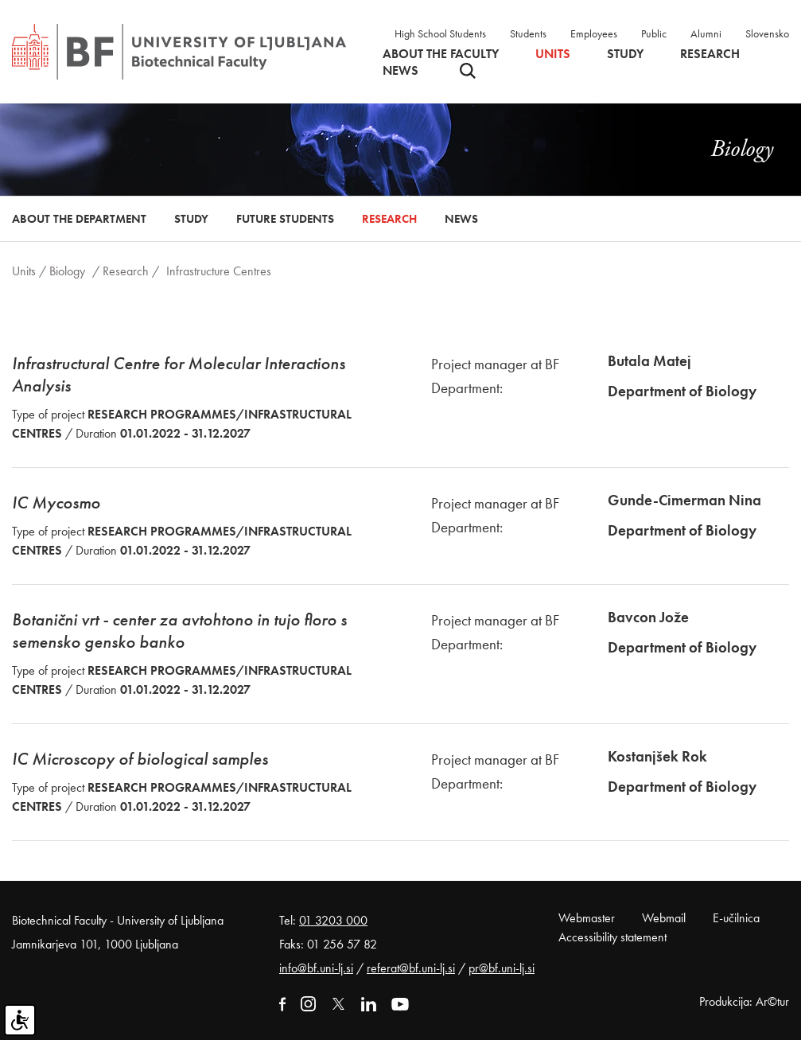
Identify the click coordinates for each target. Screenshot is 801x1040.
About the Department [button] (79, 219)
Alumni (705, 33)
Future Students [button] (285, 219)
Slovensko (767, 33)
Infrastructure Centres (218, 271)
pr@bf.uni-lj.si (502, 968)
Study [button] (625, 54)
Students (528, 33)
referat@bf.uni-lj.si (411, 968)
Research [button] (710, 54)
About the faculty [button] (441, 54)
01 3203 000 (333, 920)
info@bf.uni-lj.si (316, 968)
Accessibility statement (612, 937)
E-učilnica (736, 918)
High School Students (440, 33)
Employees (593, 33)
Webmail (664, 918)
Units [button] (552, 54)
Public (654, 33)
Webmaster (586, 918)
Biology (67, 271)
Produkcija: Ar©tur (744, 1001)
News (400, 71)
